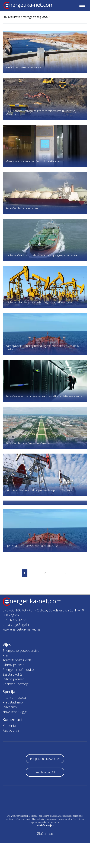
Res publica (11, 730)
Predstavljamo (13, 702)
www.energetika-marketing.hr (23, 629)
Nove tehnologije (15, 712)
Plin (5, 655)
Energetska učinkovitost (19, 669)
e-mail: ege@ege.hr (16, 624)
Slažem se (45, 834)
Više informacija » (45, 825)
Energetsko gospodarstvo (21, 650)
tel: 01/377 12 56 (14, 620)
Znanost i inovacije (16, 684)
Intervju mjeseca (14, 697)
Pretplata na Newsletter (45, 759)
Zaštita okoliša (12, 674)
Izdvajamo (10, 707)
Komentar (10, 725)
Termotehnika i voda (17, 660)
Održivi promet (13, 679)
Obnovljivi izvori (13, 665)
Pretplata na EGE (45, 772)
